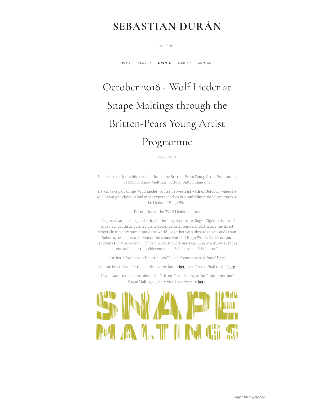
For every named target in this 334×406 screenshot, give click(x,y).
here (221, 258)
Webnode (258, 397)
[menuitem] (125, 63)
